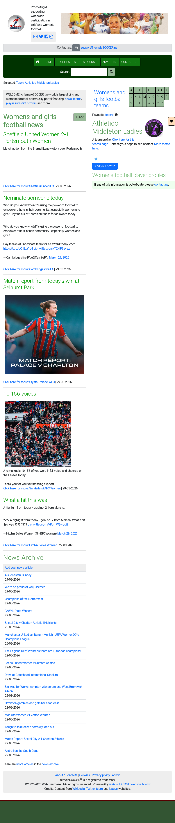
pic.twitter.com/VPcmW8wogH (48, 524)
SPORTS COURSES (86, 62)
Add (80, 117)
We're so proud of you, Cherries (25, 587)
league (113, 789)
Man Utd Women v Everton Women (27, 715)
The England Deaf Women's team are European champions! (43, 651)
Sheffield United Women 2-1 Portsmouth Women (36, 137)
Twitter (90, 789)
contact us (161, 184)
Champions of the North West (24, 599)
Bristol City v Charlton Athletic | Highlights (30, 623)
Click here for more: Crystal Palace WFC (29, 382)
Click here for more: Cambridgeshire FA (28, 269)
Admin (116, 775)
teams (77, 99)
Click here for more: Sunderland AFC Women (31, 488)
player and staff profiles (21, 103)
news (68, 99)
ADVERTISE (109, 62)
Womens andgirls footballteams (109, 99)
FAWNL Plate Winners (18, 611)
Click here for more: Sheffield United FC (28, 186)
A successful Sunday (18, 575)
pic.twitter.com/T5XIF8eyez (52, 248)
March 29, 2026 (59, 257)
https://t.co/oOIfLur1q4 (18, 248)
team (99, 789)
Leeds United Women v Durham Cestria (30, 663)
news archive (50, 764)
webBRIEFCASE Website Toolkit (129, 784)
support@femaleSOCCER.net (99, 47)
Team (20, 83)
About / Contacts (66, 775)
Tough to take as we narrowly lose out (29, 727)
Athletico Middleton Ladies (42, 83)
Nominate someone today (33, 198)
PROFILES (63, 62)
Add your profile (105, 166)
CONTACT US (129, 62)
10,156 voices (19, 393)
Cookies (84, 775)
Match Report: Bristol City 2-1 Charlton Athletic (34, 739)
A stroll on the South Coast (22, 751)
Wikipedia (78, 789)
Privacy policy (101, 775)
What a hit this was (25, 500)
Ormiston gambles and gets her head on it (32, 703)
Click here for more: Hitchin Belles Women (30, 545)
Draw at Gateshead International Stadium (31, 675)
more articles (24, 764)
